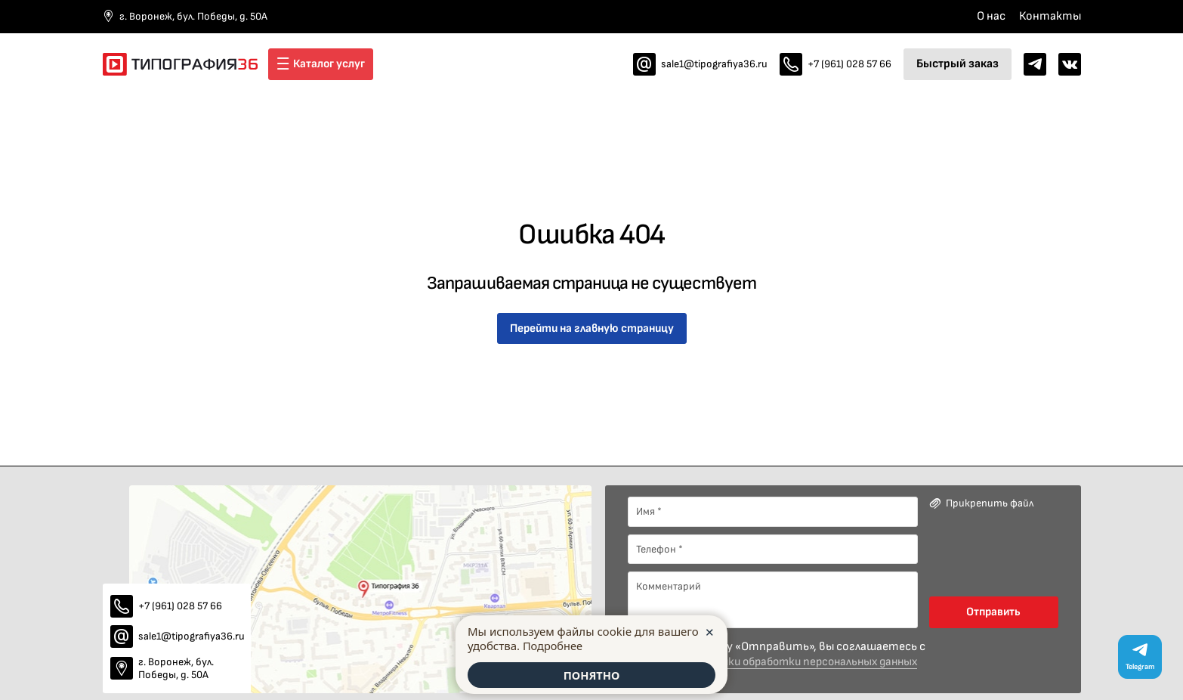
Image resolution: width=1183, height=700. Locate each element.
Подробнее (554, 644)
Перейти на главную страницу (591, 328)
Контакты (1050, 16)
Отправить (993, 612)
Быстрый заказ (957, 64)
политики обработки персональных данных (810, 662)
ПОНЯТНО (591, 674)
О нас (991, 16)
